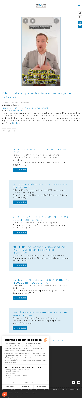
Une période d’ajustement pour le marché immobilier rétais (40, 314)
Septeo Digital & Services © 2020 (12, 397)
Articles (33, 393)
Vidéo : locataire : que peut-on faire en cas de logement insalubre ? (40, 218)
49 (53, 340)
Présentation (16, 389)
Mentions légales (21, 393)
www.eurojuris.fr (16, 110)
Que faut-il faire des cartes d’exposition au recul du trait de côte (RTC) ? (41, 281)
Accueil (5, 389)
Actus (38, 389)
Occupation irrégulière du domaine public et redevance (40, 186)
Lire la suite (17, 123)
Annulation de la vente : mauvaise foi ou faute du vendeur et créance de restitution (39, 250)
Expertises (29, 389)
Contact (47, 389)
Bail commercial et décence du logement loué (39, 151)
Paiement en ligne (60, 389)
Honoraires (75, 389)
